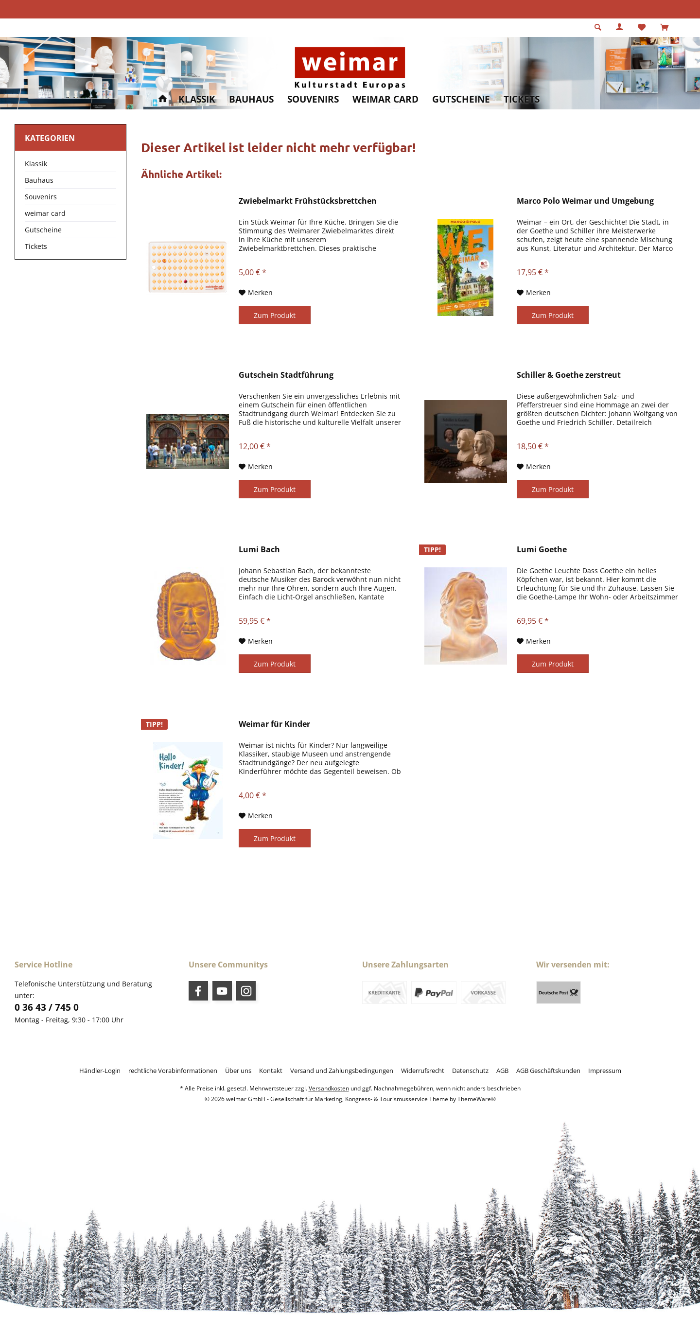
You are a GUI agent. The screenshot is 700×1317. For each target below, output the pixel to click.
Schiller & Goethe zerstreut (569, 375)
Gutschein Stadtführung (286, 375)
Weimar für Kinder (274, 724)
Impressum (604, 1070)
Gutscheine (43, 229)
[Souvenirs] (313, 99)
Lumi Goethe (542, 549)
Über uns (238, 1070)
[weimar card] (385, 99)
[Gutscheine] (461, 99)
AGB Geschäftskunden (548, 1070)
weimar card (45, 213)
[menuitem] (664, 27)
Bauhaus (39, 180)
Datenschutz (470, 1070)
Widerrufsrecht (422, 1070)
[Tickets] (521, 99)
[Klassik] (197, 99)
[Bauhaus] (251, 99)
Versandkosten (329, 1088)
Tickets (36, 246)
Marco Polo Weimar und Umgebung (585, 201)
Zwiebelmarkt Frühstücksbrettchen (308, 201)
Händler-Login (100, 1070)
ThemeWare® (476, 1099)
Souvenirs (41, 196)
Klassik (36, 163)
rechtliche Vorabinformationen (172, 1070)
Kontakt (270, 1070)
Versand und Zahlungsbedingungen (341, 1070)
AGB (502, 1070)
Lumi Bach (259, 549)
